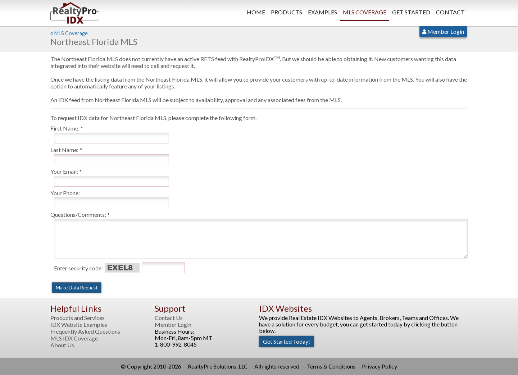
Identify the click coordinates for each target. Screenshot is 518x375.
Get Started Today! (286, 341)
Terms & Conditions (331, 366)
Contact (450, 12)
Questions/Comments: (78, 214)
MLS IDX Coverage (74, 338)
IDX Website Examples (78, 324)
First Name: (64, 128)
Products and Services (77, 318)
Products (286, 12)
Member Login (443, 31)
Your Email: (64, 171)
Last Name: (64, 149)
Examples (322, 12)
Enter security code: (78, 268)
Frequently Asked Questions (85, 331)
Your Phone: (65, 192)
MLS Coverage (364, 12)
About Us (62, 345)
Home (256, 12)
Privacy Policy (379, 366)
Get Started (411, 12)
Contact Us (169, 318)
